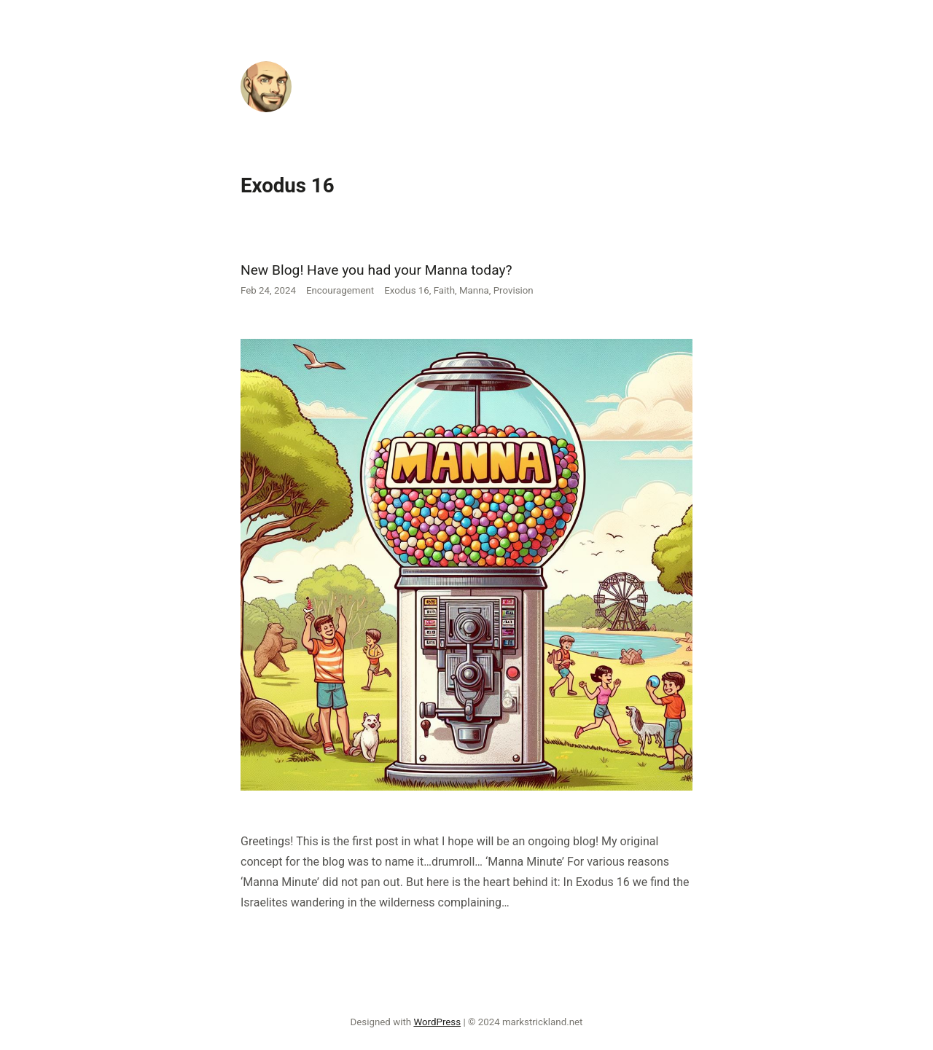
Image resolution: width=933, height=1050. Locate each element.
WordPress (437, 1021)
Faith (444, 290)
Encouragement (340, 290)
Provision (513, 290)
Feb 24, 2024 (268, 290)
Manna (474, 290)
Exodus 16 (406, 290)
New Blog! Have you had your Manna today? (376, 270)
